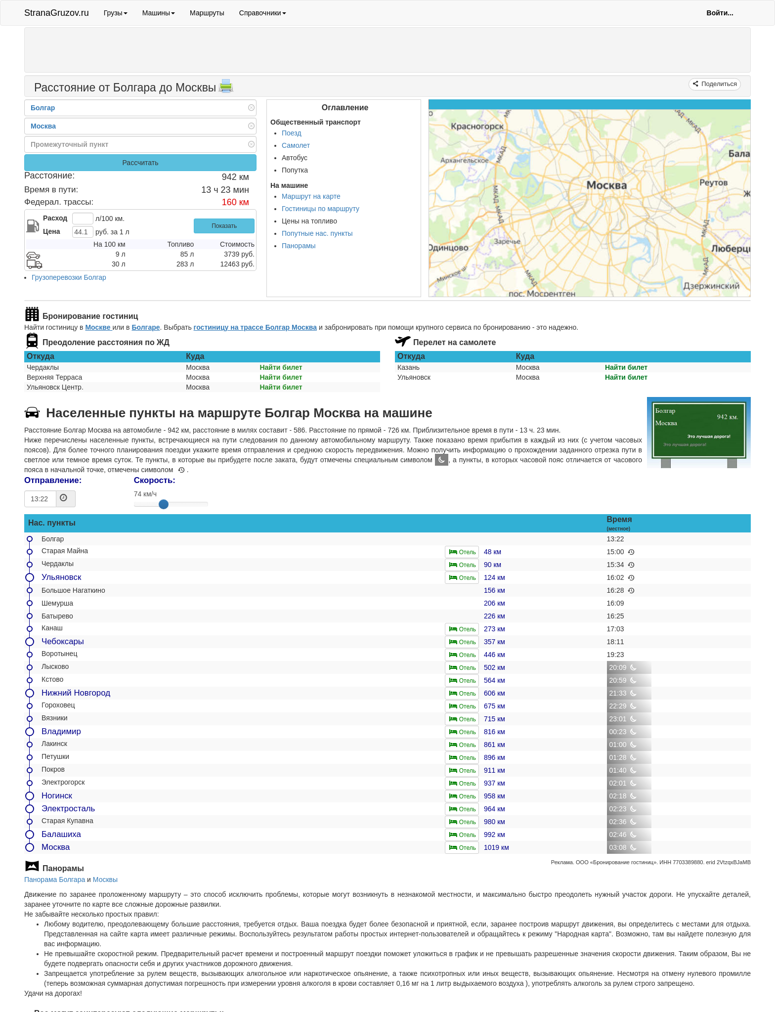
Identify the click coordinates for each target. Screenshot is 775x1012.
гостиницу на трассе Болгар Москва (255, 327)
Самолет (296, 145)
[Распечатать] (226, 89)
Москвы (105, 879)
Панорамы (299, 246)
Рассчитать (140, 163)
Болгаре (145, 327)
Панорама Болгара (54, 879)
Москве (98, 327)
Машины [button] (158, 13)
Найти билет (280, 367)
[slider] (164, 504)
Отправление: (53, 480)
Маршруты (207, 13)
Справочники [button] (262, 13)
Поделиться (718, 84)
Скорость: (154, 480)
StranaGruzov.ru (56, 13)
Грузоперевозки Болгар (69, 277)
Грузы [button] (116, 13)
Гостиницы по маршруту (320, 209)
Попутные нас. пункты (317, 233)
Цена (51, 231)
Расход (55, 218)
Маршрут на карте (311, 196)
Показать (224, 225)
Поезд (291, 133)
